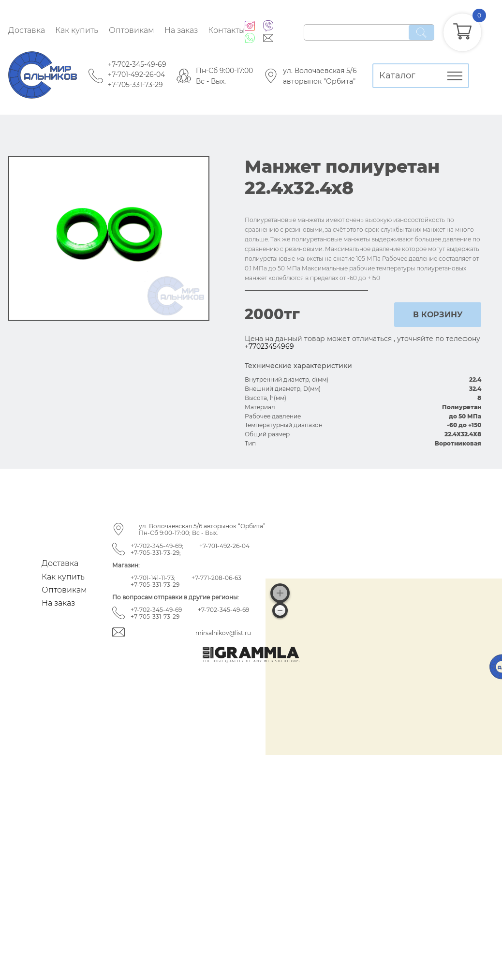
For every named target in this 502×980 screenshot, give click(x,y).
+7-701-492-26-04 (136, 74)
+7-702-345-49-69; (157, 545)
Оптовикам (131, 30)
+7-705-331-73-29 (135, 85)
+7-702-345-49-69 (137, 64)
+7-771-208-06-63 (216, 577)
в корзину (438, 314)
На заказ (181, 30)
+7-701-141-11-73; (153, 577)
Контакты (226, 30)
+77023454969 (269, 346)
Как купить (76, 30)
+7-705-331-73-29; (156, 552)
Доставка (26, 30)
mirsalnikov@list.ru (223, 633)
